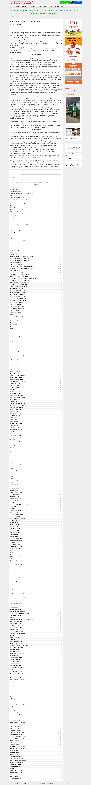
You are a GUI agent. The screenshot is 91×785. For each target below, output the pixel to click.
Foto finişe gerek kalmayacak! (36, 670)
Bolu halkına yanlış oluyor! (36, 480)
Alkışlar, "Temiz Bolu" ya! (36, 688)
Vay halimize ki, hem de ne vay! (36, 716)
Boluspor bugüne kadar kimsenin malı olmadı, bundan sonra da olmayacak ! (36, 212)
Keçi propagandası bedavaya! (36, 492)
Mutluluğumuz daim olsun (36, 666)
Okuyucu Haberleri (25, 6)
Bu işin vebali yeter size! (36, 416)
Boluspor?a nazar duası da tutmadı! (36, 460)
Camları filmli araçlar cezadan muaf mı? (36, 299)
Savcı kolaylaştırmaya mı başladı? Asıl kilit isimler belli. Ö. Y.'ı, (72, 164)
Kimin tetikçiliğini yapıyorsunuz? (36, 684)
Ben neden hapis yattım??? (36, 192)
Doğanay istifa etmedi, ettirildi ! (36, 216)
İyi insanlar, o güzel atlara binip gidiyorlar (36, 218)
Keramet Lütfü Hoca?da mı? (36, 672)
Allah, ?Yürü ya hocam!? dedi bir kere (36, 732)
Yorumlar (57, 6)
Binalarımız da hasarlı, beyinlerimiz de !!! (36, 297)
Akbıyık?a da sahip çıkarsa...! (36, 615)
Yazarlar (44, 6)
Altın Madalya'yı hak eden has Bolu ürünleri (36, 276)
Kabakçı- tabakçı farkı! (36, 690)
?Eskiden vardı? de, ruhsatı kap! (36, 466)
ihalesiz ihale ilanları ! (36, 650)
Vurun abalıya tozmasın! (36, 222)
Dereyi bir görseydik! (36, 535)
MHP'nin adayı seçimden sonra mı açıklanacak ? (36, 246)
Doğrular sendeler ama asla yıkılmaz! (36, 210)
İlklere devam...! (36, 452)
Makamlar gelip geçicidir (36, 391)
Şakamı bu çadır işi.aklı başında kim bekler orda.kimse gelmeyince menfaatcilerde (73, 149)
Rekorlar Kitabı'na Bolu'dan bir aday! (36, 668)
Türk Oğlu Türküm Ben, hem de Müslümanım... (36, 214)
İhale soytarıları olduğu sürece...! (36, 621)
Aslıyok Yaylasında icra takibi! (36, 744)
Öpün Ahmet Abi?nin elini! (36, 660)
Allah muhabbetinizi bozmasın (36, 639)
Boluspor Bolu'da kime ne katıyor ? (36, 307)
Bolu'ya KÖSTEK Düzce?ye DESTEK (36, 680)
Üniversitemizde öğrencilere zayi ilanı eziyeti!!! (36, 280)
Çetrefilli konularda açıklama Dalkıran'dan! (36, 696)
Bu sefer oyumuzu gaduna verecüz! (36, 244)
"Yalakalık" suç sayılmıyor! (36, 712)
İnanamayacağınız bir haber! (36, 740)
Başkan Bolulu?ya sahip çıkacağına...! (36, 395)
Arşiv (40, 6)
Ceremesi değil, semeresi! (36, 436)
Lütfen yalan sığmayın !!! (36, 202)
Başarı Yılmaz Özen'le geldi (36, 230)
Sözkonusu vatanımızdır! (36, 412)
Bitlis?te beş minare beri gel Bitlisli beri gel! (36, 674)
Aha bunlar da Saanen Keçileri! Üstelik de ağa (36, 504)
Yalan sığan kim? (36, 617)
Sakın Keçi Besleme (36, 512)
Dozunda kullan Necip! (36, 496)
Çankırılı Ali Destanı (36, 357)
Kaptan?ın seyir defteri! (36, 656)
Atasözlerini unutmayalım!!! (36, 351)
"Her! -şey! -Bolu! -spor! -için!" (36, 333)
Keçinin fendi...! (36, 508)
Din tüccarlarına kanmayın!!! (36, 371)
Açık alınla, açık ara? (36, 484)
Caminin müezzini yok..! (36, 472)
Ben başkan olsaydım (36, 335)
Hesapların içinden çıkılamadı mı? (36, 565)
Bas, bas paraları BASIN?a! (36, 498)
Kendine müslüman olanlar (36, 367)
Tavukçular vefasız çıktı (36, 563)
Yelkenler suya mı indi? (36, 728)
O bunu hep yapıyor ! (36, 232)
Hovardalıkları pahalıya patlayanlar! (36, 444)
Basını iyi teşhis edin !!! (36, 321)
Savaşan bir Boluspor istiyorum (36, 331)
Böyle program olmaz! (36, 373)
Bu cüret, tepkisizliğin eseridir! (36, 662)
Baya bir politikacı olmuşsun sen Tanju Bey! (36, 200)
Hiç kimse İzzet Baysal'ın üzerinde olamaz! (36, 700)
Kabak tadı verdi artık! (36, 343)
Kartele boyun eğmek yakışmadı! (36, 541)
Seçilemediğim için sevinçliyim (36, 678)
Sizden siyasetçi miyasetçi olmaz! (36, 198)
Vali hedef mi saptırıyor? (36, 752)
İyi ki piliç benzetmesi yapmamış (36, 424)
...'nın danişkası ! (36, 254)
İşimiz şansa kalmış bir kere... (36, 777)
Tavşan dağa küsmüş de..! (36, 549)
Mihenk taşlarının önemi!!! (36, 494)
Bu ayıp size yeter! (36, 500)
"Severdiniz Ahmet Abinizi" (36, 361)
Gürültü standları (36, 456)
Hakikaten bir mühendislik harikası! (36, 387)
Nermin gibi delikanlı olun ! (36, 270)
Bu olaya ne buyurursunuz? (36, 609)
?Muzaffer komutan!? (36, 579)
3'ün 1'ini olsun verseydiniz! (36, 337)
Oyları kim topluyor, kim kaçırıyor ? (36, 309)
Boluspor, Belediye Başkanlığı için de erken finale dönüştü (36, 266)
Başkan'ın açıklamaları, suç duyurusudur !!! (36, 319)
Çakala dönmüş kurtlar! (36, 448)
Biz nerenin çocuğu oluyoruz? (36, 571)
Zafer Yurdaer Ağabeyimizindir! (36, 514)
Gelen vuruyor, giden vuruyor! (36, 539)
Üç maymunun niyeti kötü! (36, 569)
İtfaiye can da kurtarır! (36, 595)
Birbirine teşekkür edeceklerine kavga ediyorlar (36, 295)
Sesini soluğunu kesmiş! (36, 710)
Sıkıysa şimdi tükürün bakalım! (36, 561)
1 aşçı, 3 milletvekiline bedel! (36, 642)
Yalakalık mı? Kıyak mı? (36, 629)
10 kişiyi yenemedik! (36, 605)
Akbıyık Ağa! (36, 635)
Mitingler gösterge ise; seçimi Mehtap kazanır (36, 234)
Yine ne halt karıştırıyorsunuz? (36, 734)
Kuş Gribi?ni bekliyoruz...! (36, 523)
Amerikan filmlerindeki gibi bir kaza (36, 654)
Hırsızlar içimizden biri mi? (36, 525)
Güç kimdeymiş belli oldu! (36, 369)
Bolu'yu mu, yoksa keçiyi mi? (36, 510)
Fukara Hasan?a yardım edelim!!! (36, 575)
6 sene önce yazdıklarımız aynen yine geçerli (36, 220)
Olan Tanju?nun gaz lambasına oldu (36, 381)
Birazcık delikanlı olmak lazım (36, 583)
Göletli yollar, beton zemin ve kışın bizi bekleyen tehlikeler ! (36, 256)
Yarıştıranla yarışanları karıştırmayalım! (36, 355)
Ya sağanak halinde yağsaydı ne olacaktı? (36, 250)
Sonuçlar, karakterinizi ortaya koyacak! (36, 593)
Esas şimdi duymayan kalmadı (36, 264)
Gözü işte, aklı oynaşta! (36, 516)
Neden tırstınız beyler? (36, 446)
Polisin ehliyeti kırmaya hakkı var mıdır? (36, 779)
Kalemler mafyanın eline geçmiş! (36, 623)
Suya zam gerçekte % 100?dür (36, 377)
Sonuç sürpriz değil (36, 589)
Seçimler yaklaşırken (36, 750)
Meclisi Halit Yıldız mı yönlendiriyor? (36, 567)
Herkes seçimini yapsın (36, 420)
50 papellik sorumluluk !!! (36, 478)
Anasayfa (12, 6)
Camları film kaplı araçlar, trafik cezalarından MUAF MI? (36, 194)
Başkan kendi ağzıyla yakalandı (36, 325)
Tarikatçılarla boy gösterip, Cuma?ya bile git (36, 646)
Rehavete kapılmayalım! (36, 474)
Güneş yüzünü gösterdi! (36, 482)
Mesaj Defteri (50, 6)
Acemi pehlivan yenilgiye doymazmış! (36, 682)
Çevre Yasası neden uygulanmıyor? (36, 323)
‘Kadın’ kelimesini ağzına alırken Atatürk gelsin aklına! (36, 204)
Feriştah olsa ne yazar (36, 311)
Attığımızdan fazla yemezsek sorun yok (36, 748)
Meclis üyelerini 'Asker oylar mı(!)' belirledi (36, 718)
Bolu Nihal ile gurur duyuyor (36, 329)
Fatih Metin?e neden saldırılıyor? (36, 631)
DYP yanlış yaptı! (36, 587)
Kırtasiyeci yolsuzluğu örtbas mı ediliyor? (36, 736)
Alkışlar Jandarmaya (36, 754)
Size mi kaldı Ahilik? (36, 252)
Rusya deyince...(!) (36, 769)
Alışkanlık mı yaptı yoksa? (36, 652)
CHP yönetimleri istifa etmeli (36, 363)
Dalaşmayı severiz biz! (36, 365)
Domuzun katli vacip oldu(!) (36, 490)
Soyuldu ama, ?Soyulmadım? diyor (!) (36, 762)
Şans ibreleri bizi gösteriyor (36, 313)
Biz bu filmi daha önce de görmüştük (36, 406)
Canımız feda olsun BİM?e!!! (36, 531)
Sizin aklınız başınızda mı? (36, 488)
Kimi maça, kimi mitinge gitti (36, 464)
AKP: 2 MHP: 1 (36, 315)
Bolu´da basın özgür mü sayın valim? (36, 349)
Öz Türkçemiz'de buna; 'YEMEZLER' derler (36, 284)
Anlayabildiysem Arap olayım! (36, 430)
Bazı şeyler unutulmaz (36, 345)
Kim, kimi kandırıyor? (36, 506)
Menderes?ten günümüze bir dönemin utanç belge (36, 581)
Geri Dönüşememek (70, 123)
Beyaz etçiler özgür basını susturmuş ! (36, 301)
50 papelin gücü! (36, 468)
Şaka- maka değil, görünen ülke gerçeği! (36, 704)
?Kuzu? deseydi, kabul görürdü (36, 771)
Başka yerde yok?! (36, 502)
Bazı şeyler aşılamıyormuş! (36, 664)
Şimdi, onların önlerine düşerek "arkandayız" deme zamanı (36, 268)
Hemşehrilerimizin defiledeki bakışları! (36, 692)
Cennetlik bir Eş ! (36, 228)
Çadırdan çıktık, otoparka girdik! (36, 547)
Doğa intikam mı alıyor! (36, 529)
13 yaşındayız (36, 698)
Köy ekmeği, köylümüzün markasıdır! (36, 397)
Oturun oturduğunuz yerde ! (36, 327)
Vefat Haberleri (34, 6)
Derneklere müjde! (36, 742)
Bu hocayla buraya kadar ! (36, 555)
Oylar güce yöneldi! (36, 702)
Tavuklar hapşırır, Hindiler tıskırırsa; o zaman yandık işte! (36, 619)
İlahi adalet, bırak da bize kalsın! (36, 773)
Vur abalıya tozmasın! (36, 676)
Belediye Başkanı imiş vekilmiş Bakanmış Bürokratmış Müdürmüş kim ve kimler (73, 157)
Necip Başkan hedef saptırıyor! (36, 407)
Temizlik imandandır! (36, 422)
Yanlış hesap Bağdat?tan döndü (36, 585)
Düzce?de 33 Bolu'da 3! (36, 440)
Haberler (17, 6)
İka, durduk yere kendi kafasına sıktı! (36, 293)
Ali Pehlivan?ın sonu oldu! (36, 557)
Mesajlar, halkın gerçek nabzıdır (36, 341)
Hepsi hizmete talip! (36, 458)
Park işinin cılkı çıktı (36, 470)
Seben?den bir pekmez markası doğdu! (36, 597)
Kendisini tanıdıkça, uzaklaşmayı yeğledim (36, 240)
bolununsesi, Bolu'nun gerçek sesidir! (36, 714)
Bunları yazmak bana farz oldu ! (36, 272)
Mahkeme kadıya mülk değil (36, 410)
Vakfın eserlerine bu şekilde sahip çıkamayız (36, 347)
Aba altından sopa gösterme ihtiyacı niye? (36, 708)
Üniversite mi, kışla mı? (36, 454)
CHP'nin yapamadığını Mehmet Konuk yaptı (36, 287)
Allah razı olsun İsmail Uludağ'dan (36, 339)
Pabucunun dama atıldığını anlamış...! (36, 375)
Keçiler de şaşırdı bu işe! (36, 438)
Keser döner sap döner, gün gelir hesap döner (36, 282)
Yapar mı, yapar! (36, 389)
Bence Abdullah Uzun (36, 248)
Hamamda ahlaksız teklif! (36, 520)
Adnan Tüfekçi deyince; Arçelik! (36, 648)
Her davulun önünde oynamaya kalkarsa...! (36, 291)
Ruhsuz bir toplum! (36, 432)
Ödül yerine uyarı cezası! (36, 476)
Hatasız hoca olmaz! (36, 526)
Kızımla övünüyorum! (36, 607)
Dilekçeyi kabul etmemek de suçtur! (36, 403)
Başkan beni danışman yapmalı (36, 379)
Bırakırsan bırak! (36, 401)
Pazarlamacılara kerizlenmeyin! (36, 726)
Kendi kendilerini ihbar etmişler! (36, 627)
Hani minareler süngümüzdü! (36, 658)
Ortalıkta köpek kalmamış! (36, 543)
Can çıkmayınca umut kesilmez (36, 599)
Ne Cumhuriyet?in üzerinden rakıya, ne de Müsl (36, 613)
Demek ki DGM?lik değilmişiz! (36, 764)
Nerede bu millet (36, 686)
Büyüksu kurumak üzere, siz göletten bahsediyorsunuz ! (36, 238)
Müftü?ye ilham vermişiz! (36, 393)
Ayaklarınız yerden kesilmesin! (36, 414)
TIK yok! (36, 551)
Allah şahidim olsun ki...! (36, 637)
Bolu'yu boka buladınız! (36, 428)
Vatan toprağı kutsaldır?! (36, 442)
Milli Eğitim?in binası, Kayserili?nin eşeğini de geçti (36, 760)
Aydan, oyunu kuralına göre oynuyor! (36, 720)
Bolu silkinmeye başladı (36, 486)
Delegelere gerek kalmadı (36, 766)
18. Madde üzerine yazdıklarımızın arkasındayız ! (36, 258)
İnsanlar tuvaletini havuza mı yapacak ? (36, 242)
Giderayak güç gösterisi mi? (36, 775)
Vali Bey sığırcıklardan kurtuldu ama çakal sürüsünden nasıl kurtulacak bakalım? (36, 573)
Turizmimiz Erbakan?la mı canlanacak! (36, 518)
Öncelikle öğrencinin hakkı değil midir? (36, 633)
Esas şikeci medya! (36, 537)
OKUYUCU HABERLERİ (71, 94)
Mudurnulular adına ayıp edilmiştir (36, 303)
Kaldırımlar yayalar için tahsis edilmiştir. (36, 353)
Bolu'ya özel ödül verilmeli (36, 305)
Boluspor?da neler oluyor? (36, 533)
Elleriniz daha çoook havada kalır (36, 317)
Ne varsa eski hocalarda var (36, 226)
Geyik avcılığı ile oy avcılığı (36, 359)
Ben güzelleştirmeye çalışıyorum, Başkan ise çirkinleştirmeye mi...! (36, 278)
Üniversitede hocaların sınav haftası (36, 591)
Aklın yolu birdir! (36, 706)
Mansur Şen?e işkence (36, 601)
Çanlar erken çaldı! (36, 426)
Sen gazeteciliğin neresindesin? (36, 288)
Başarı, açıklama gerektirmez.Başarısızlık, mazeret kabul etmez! (36, 757)
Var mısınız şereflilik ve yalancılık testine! (36, 236)
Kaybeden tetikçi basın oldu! (36, 385)
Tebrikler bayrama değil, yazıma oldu (36, 611)
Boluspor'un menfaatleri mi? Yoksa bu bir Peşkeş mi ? (36, 274)
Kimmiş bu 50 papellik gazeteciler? (36, 577)
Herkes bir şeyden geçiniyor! (36, 644)
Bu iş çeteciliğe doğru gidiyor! (36, 545)
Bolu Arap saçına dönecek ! (36, 262)
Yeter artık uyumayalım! (36, 694)
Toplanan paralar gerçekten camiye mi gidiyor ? (36, 224)
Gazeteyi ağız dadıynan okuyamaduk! (36, 722)
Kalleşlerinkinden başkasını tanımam (36, 559)
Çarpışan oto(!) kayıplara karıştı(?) (36, 738)
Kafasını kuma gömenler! (36, 399)
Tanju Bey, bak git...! (36, 206)
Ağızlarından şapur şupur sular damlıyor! (36, 746)
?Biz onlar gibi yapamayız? (36, 383)
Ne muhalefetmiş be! (36, 450)
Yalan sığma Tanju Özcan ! (36, 196)
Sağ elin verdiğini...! (36, 418)
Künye (62, 6)
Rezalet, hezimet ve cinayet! (36, 603)
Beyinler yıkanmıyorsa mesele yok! (36, 462)
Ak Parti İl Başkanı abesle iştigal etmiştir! (36, 208)
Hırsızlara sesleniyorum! (36, 730)
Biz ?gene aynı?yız (36, 434)
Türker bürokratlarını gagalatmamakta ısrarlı (36, 724)
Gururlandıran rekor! (36, 553)
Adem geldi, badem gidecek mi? (36, 625)
